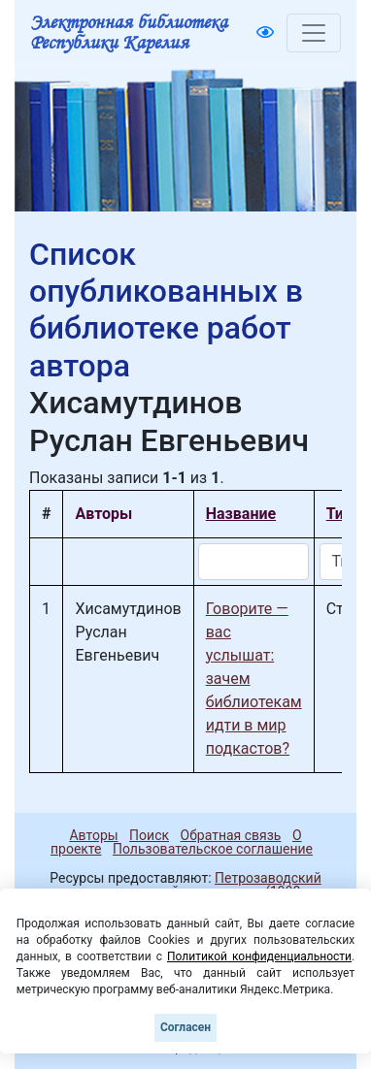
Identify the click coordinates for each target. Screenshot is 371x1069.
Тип (339, 513)
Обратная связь (231, 835)
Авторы (93, 835)
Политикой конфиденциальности (259, 956)
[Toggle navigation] (314, 33)
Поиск (149, 835)
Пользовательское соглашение (213, 849)
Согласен (185, 1027)
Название (241, 513)
